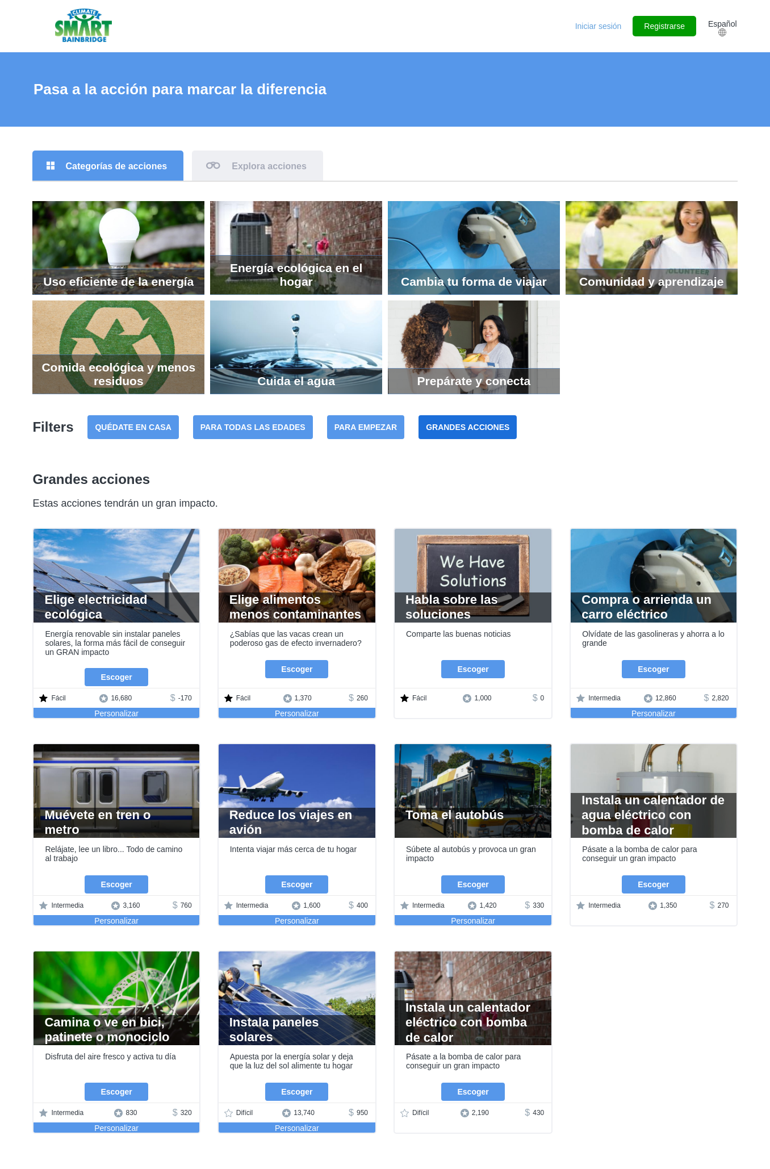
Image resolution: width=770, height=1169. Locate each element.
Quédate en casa (133, 427)
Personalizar (116, 713)
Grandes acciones (467, 427)
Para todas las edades (253, 427)
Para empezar (365, 427)
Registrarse (664, 26)
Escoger (116, 677)
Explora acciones (269, 166)
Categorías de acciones (116, 166)
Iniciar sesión (598, 26)
